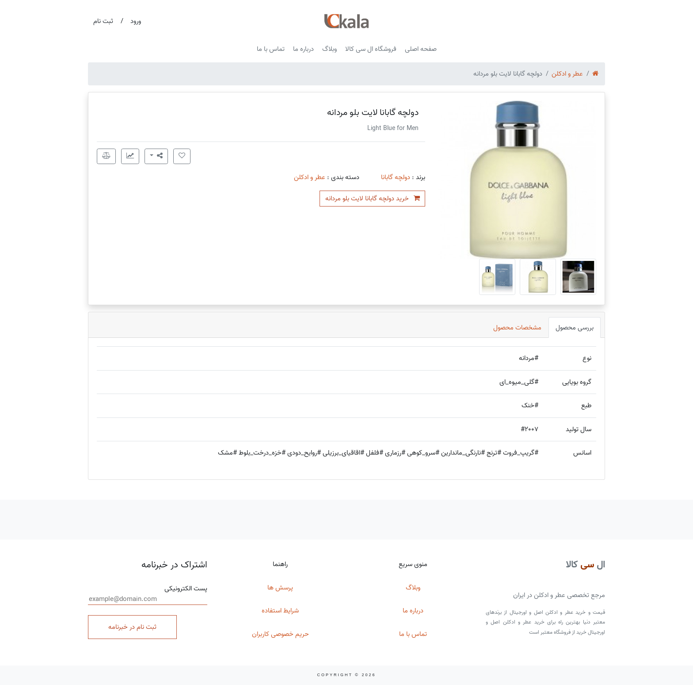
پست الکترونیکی (147, 594)
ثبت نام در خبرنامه (132, 627)
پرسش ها (280, 587)
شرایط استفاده (280, 610)
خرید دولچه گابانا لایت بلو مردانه (372, 198)
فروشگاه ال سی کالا (370, 49)
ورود (135, 21)
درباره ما (303, 49)
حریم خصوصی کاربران (280, 634)
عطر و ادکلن (567, 74)
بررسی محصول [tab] (575, 327)
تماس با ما (271, 49)
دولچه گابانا (395, 177)
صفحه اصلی (421, 49)
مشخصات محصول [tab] (517, 327)
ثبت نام (103, 21)
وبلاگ (329, 49)
